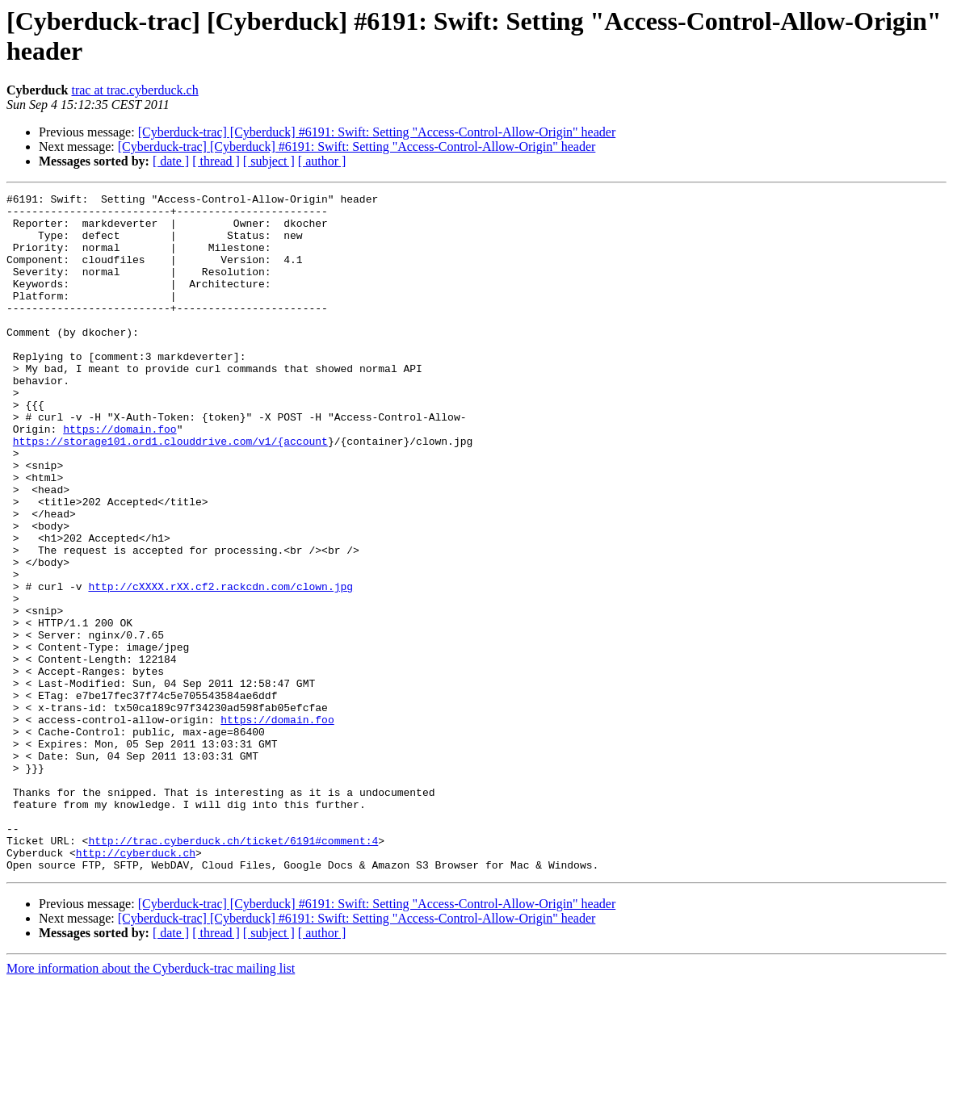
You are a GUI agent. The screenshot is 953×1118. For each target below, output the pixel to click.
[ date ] (171, 161)
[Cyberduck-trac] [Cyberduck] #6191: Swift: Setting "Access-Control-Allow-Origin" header (377, 132)
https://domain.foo (119, 477)
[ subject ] (269, 161)
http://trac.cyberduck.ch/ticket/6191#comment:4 (233, 971)
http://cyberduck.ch (135, 985)
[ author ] (322, 161)
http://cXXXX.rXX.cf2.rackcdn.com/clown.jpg (220, 666)
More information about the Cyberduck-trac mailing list (150, 1104)
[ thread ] (216, 161)
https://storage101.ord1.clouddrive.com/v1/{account (170, 491)
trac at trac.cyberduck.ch (134, 90)
